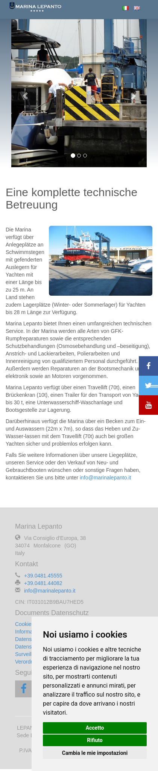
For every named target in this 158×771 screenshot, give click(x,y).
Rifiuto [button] (95, 740)
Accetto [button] (95, 728)
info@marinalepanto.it (105, 478)
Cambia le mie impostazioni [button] (95, 753)
